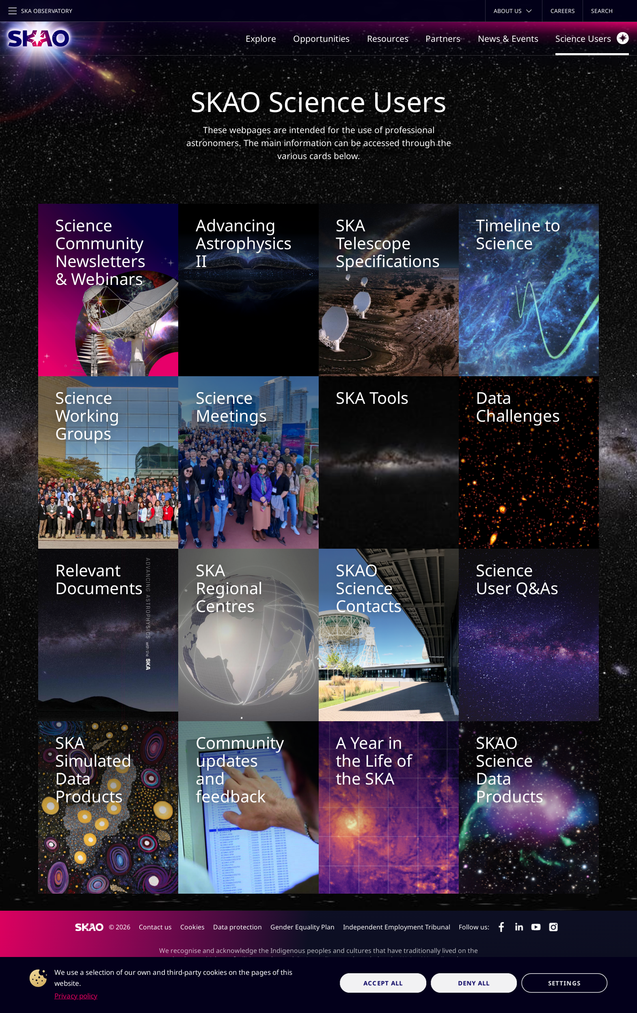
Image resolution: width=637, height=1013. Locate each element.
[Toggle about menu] (514, 11)
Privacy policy (75, 995)
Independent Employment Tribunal (396, 926)
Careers (563, 11)
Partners (442, 38)
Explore (261, 38)
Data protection (237, 926)
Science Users (592, 38)
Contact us (155, 926)
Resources (387, 38)
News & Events (508, 38)
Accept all (383, 983)
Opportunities (321, 38)
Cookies (192, 926)
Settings (564, 983)
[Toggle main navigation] (39, 11)
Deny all (474, 983)
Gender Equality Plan (302, 926)
